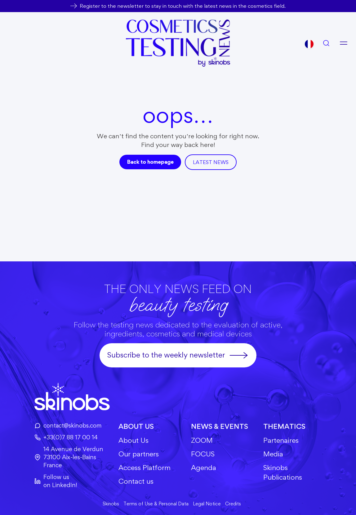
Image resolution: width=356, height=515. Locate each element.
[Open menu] (343, 43)
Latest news (211, 162)
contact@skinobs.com (68, 425)
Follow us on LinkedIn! (55, 481)
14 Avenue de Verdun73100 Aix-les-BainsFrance (68, 457)
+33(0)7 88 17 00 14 (66, 437)
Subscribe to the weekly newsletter (178, 355)
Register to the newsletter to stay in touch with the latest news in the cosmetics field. (183, 6)
